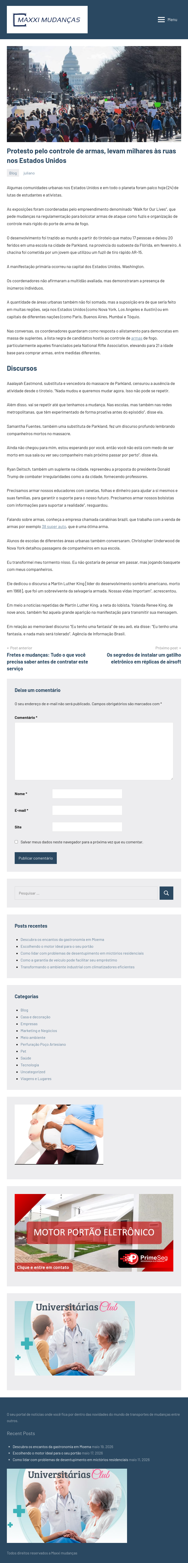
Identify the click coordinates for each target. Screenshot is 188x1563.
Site (18, 827)
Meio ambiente (33, 1037)
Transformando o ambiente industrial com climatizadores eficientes (78, 966)
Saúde (26, 1058)
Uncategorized (33, 1071)
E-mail (21, 810)
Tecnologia (30, 1064)
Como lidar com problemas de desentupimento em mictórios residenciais (82, 953)
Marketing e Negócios (39, 1030)
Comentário (26, 717)
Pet (23, 1051)
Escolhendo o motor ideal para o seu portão (57, 946)
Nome (21, 793)
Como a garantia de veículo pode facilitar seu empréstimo (69, 960)
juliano (29, 173)
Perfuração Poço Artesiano (43, 1044)
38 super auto (54, 526)
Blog (13, 173)
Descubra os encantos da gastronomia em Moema (62, 939)
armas (136, 337)
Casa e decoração (35, 1016)
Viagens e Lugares (36, 1078)
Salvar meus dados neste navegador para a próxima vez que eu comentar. (82, 841)
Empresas (29, 1023)
